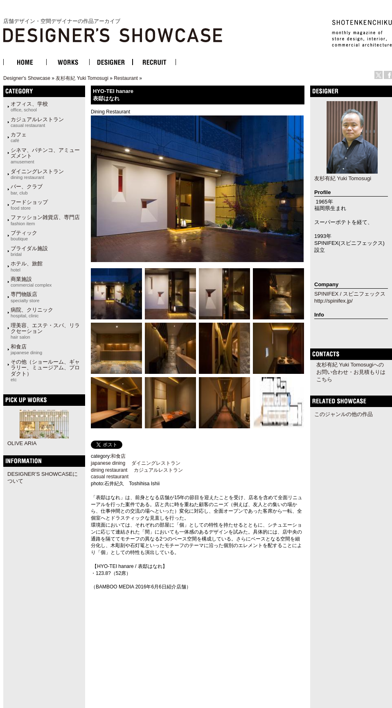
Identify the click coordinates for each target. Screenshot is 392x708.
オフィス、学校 (29, 106)
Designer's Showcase (26, 78)
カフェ (19, 137)
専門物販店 (25, 297)
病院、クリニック (32, 312)
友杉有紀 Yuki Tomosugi (82, 78)
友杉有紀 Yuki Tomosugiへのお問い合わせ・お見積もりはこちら (350, 372)
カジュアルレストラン (37, 122)
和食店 (26, 349)
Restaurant (126, 78)
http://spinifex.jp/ (333, 301)
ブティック (24, 235)
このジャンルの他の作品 (343, 414)
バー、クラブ (27, 189)
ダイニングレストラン (37, 174)
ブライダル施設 (29, 251)
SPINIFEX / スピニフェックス (349, 294)
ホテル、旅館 (27, 266)
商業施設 (31, 281)
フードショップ (29, 204)
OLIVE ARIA (22, 443)
